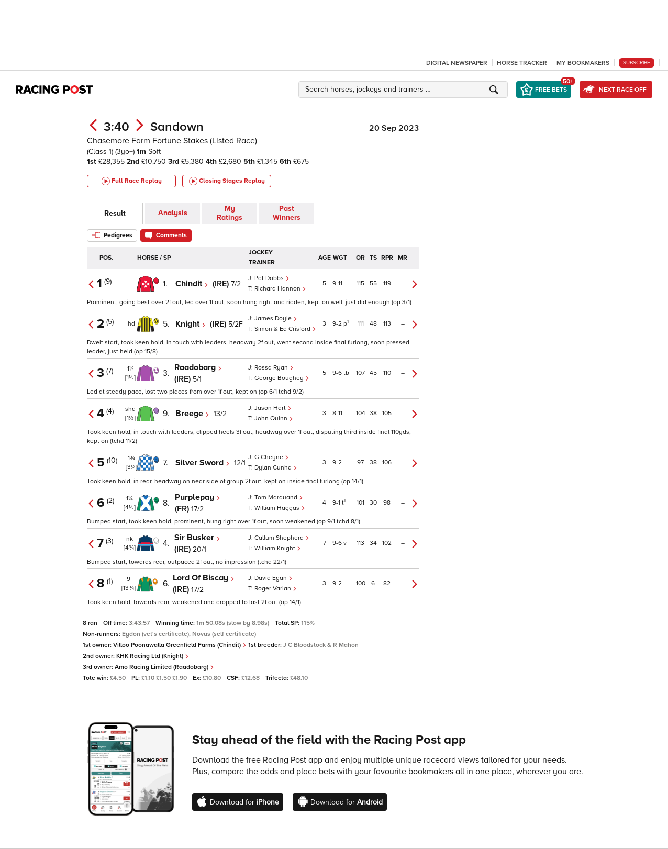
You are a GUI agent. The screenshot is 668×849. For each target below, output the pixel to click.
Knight (190, 324)
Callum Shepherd (281, 538)
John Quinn (273, 418)
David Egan (273, 578)
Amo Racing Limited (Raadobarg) (164, 667)
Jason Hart (273, 408)
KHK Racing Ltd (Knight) (152, 656)
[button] (404, 89)
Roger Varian (275, 589)
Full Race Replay (132, 181)
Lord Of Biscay (204, 578)
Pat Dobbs (272, 278)
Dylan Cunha (275, 468)
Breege (192, 413)
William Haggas (279, 508)
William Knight (277, 548)
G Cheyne (271, 457)
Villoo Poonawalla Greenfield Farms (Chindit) (180, 645)
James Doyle (275, 318)
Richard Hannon (280, 289)
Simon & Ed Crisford (285, 329)
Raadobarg (198, 367)
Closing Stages (227, 181)
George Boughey (281, 378)
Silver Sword (202, 462)
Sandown (177, 127)
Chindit (191, 283)
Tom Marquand (278, 497)
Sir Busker (197, 537)
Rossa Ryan (274, 368)
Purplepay (197, 497)
